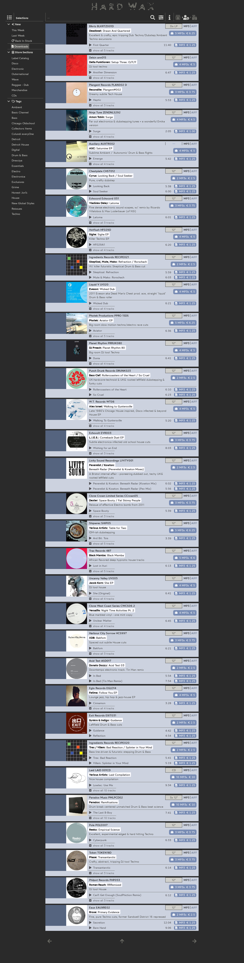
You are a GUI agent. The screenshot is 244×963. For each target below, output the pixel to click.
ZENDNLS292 (112, 112)
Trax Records (97, 550)
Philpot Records (99, 880)
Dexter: (93, 500)
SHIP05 (106, 523)
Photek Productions (101, 315)
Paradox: (94, 802)
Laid (91, 770)
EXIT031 (111, 715)
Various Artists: (98, 527)
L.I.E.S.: (94, 437)
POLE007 (101, 825)
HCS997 (121, 633)
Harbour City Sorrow (102, 633)
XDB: (92, 637)
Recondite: (95, 89)
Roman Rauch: (97, 884)
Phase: (93, 857)
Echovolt (94, 433)
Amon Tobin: (97, 117)
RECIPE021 (122, 257)
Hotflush (94, 229)
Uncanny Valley (98, 578)
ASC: (92, 148)
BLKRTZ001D (105, 26)
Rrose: (93, 912)
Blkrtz (92, 26)
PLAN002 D (119, 84)
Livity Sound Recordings (104, 460)
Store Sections (20, 52)
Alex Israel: (96, 406)
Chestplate (95, 171)
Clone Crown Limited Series (106, 495)
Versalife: (95, 610)
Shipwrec (94, 523)
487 (108, 550)
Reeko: (93, 829)
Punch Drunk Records (102, 370)
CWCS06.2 (128, 605)
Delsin (92, 57)
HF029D (105, 229)
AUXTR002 (108, 143)
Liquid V (94, 284)
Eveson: (94, 289)
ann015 (101, 57)
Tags (14, 101)
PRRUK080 (115, 343)
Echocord (95, 198)
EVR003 (106, 433)
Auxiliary (94, 143)
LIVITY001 (126, 460)
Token (92, 852)
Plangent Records (100, 84)
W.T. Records (97, 401)
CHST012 (109, 171)
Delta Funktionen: (100, 61)
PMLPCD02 (115, 797)
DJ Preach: (95, 347)
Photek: (94, 320)
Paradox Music (98, 797)
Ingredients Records (101, 257)
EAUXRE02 (103, 907)
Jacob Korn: (96, 582)
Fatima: (93, 692)
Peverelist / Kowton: (102, 465)
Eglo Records (97, 688)
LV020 (104, 284)
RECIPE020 (122, 742)
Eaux (92, 907)
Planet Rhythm (98, 343)
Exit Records (97, 715)
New (14, 24)
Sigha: (93, 234)
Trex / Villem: (97, 747)
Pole (92, 825)
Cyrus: (93, 175)
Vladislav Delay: (99, 203)
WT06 (110, 401)
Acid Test (94, 660)
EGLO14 (111, 688)
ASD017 (106, 660)
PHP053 (115, 880)
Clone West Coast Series (104, 605)
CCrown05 (131, 495)
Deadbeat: (95, 30)
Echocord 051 (110, 198)
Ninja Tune (95, 112)
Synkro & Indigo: (99, 720)
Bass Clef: (95, 375)
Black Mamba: (97, 555)
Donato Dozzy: (98, 665)
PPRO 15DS (121, 315)
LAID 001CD (103, 770)
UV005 (113, 578)
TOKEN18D (104, 852)
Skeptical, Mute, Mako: (103, 261)
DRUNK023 (123, 370)
